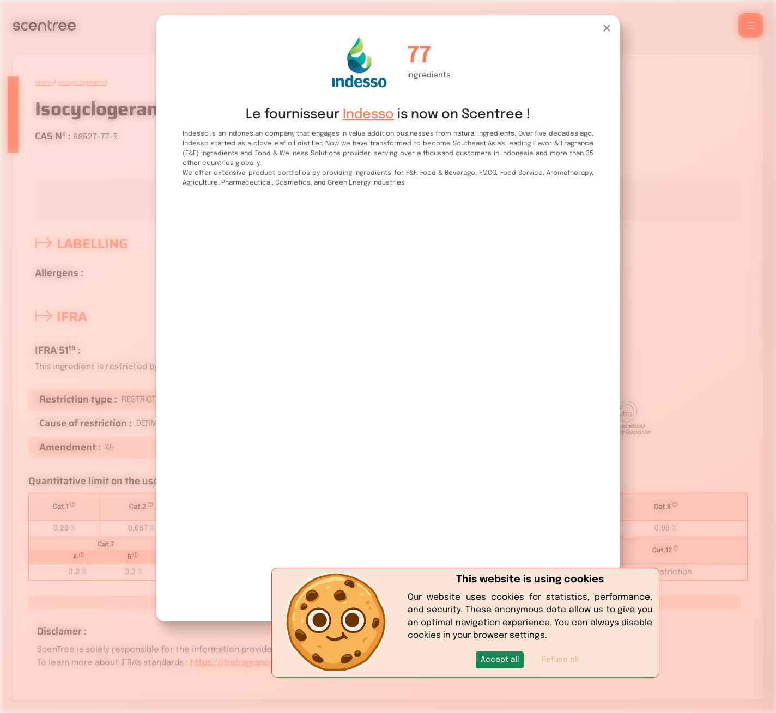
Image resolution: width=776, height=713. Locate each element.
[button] (500, 659)
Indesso (368, 114)
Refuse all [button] (560, 659)
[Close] (607, 28)
